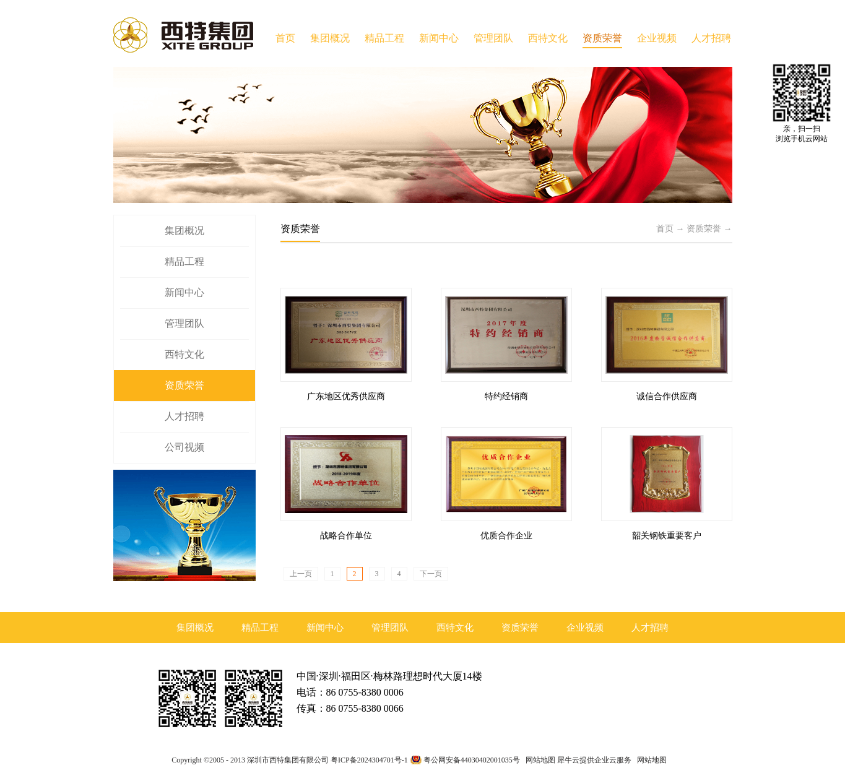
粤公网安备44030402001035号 (471, 760)
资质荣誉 (704, 228)
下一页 (431, 573)
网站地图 (538, 760)
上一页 (301, 573)
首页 (285, 38)
